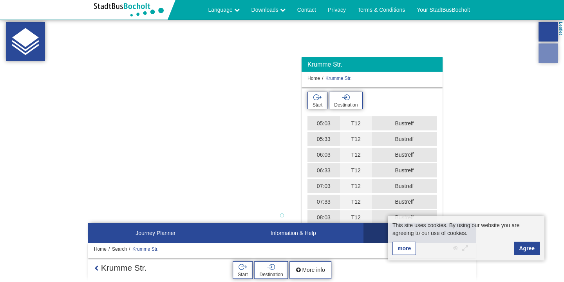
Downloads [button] (268, 10)
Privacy (337, 10)
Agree (527, 248)
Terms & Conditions (381, 10)
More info (310, 270)
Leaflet (561, 28)
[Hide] (436, 66)
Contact (306, 10)
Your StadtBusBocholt (443, 10)
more (404, 248)
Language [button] (223, 10)
